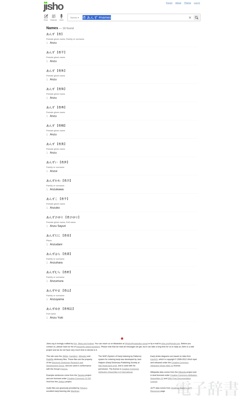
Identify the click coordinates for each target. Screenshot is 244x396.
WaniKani (75, 391)
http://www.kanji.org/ (107, 366)
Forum (169, 3)
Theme (187, 3)
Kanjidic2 (73, 356)
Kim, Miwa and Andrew (83, 343)
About (178, 3)
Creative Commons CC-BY (79, 378)
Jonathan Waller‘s (179, 388)
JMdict (65, 356)
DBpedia (182, 372)
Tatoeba (81, 375)
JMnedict (82, 356)
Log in (197, 3)
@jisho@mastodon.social (136, 343)
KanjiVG (154, 359)
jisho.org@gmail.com (170, 343)
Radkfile (50, 359)
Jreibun (61, 381)
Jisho (53, 7)
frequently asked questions (88, 346)
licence (64, 369)
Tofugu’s (83, 388)
